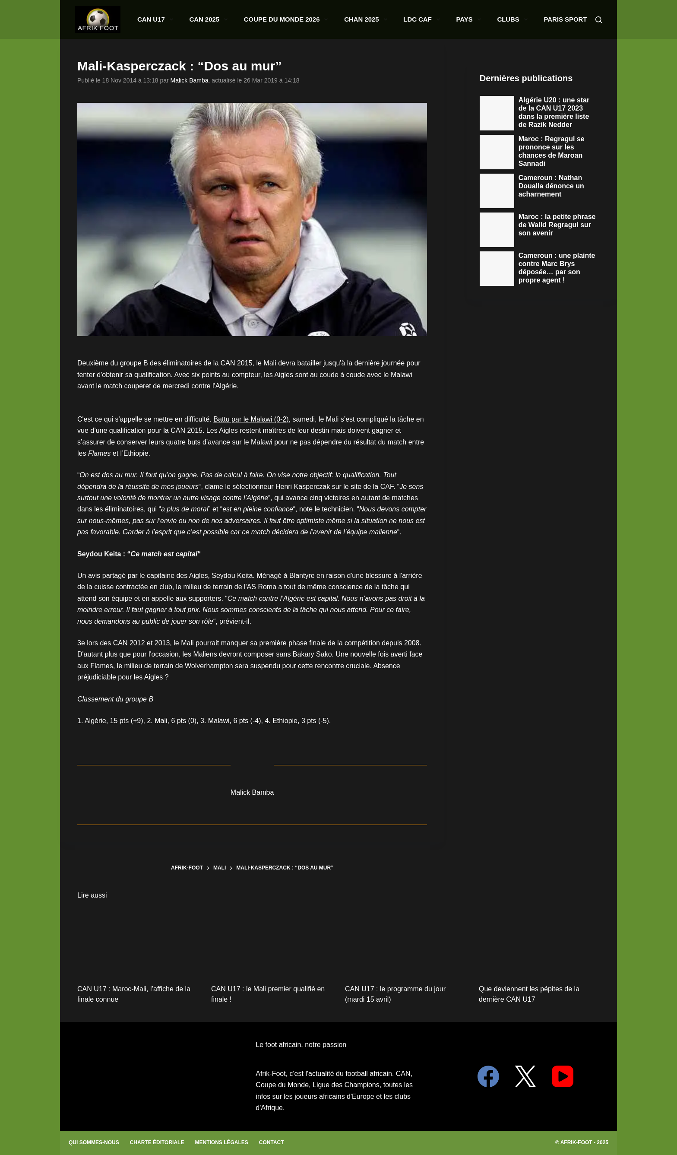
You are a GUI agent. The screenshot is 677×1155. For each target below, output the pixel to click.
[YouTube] (562, 1076)
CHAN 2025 (393, 19)
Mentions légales (221, 1142)
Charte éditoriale (157, 1142)
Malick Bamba (190, 80)
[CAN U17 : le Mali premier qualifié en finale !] (271, 942)
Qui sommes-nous (94, 1142)
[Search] (598, 19)
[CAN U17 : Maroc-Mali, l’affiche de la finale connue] (137, 942)
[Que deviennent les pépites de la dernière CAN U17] (539, 942)
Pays (474, 19)
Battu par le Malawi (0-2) (250, 419)
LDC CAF (438, 19)
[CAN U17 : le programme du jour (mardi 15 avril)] (405, 942)
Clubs (508, 19)
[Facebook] (488, 1076)
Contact (271, 1142)
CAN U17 (227, 19)
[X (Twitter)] (525, 1076)
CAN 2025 (269, 19)
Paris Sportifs (558, 19)
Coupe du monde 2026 (330, 19)
